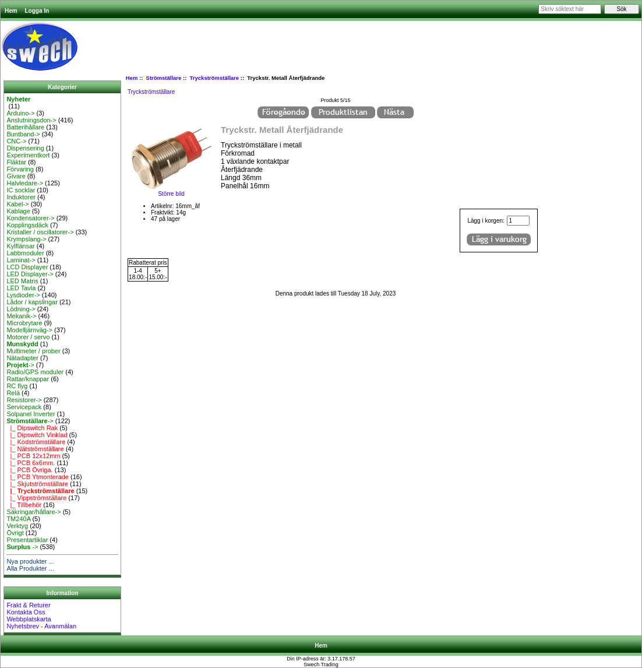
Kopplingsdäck (27, 225)
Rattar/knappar (27, 378)
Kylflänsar (20, 245)
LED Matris (22, 280)
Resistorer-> (23, 399)
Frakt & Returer (28, 605)
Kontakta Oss (25, 612)
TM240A (18, 518)
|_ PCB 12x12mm (33, 455)
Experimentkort (28, 155)
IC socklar (20, 190)
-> (20, 364)
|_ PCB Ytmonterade (37, 476)
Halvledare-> (24, 183)
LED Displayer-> (29, 273)
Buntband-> (23, 134)
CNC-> (16, 141)
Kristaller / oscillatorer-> (39, 231)
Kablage (18, 211)
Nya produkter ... (30, 561)
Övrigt (14, 532)
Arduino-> (20, 113)
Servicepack (23, 406)
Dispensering (25, 148)
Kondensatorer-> (30, 218)
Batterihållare (25, 127)
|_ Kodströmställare (35, 441)
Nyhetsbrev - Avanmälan (41, 626)
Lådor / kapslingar (31, 301)
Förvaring (19, 169)
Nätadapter (22, 357)
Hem (11, 11)
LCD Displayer (27, 266)
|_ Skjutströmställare (37, 483)
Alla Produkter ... (30, 568)
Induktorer (21, 197)
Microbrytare (24, 322)
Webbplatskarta (28, 619)
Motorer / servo (28, 336)
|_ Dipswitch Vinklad (36, 434)
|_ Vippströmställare (36, 497)
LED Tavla (21, 287)
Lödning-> (20, 308)
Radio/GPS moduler (35, 371)
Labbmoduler (25, 252)
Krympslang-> (26, 238)
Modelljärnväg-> (29, 329)
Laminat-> (20, 259)
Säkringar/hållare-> (33, 511)
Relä (13, 392)
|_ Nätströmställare (35, 448)
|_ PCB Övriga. (29, 469)
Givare (15, 176)
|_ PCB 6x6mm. (30, 462)
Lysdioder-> (23, 294)
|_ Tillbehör (23, 504)
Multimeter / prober (33, 350)
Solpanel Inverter (30, 413)
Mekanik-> (21, 315)
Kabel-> (17, 204)
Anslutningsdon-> (31, 120)
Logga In (36, 11)
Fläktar (16, 162)
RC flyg (16, 385)
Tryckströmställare (214, 78)
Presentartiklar (27, 539)
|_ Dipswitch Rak (32, 427)
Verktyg (17, 525)
